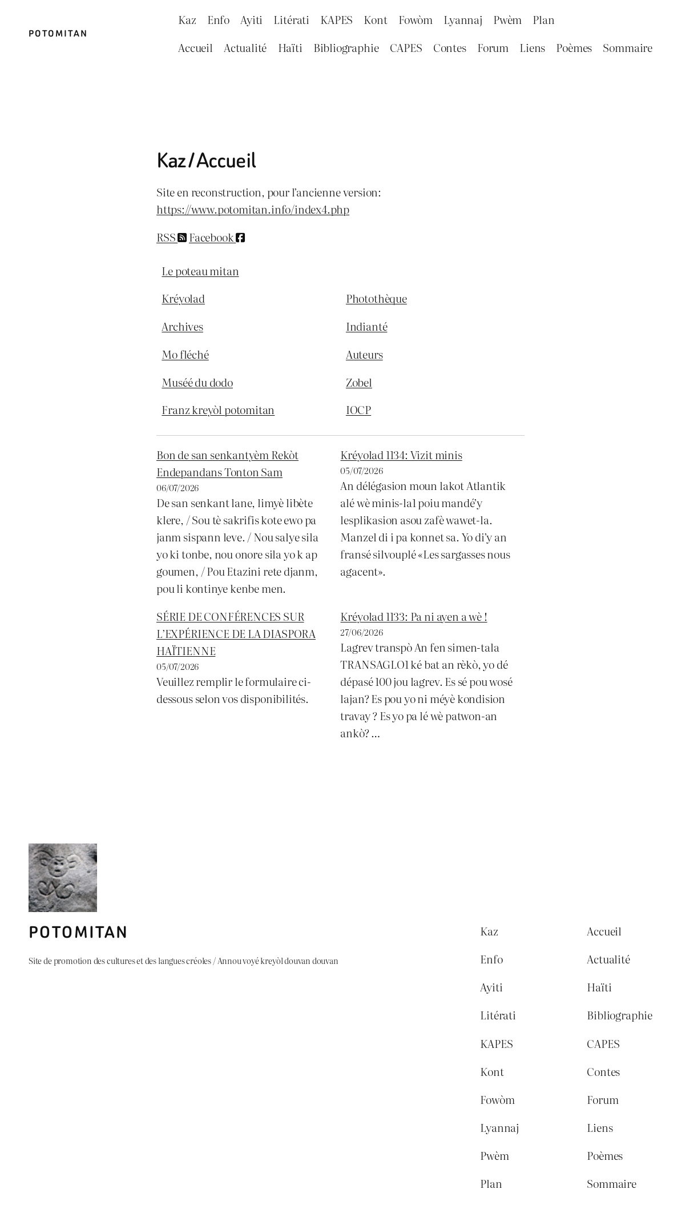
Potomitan (58, 33)
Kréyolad (183, 298)
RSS (171, 237)
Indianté (367, 326)
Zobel (359, 382)
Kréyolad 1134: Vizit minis (401, 455)
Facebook (217, 237)
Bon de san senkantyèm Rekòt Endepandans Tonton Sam (227, 463)
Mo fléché (185, 354)
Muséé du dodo (197, 382)
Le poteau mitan (200, 271)
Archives (182, 326)
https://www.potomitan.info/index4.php (252, 209)
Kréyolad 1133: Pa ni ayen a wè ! (413, 616)
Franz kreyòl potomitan (218, 409)
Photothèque (376, 298)
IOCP (358, 409)
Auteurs (364, 354)
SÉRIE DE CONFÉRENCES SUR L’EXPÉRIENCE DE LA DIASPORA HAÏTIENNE (236, 633)
